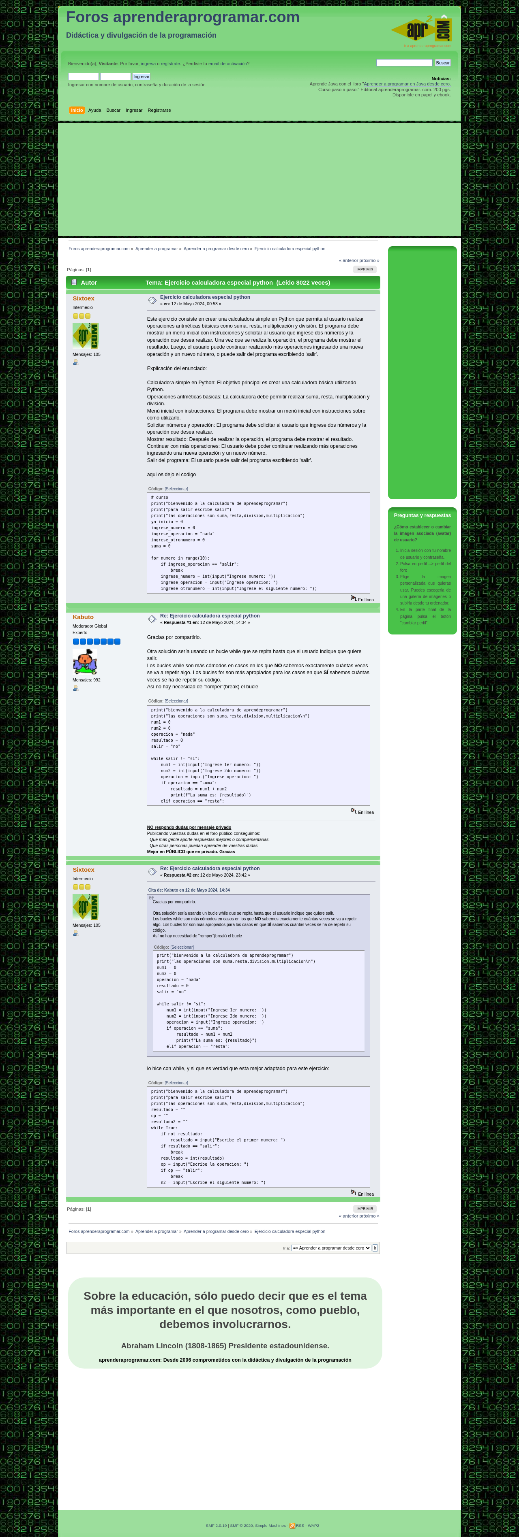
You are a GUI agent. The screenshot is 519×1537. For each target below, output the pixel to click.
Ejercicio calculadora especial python (205, 297)
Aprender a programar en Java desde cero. (407, 83)
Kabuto (83, 616)
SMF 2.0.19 (216, 1525)
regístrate (170, 63)
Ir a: (286, 1248)
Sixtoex (83, 298)
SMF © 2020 (241, 1525)
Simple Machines (270, 1525)
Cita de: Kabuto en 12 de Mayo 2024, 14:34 (189, 890)
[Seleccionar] (176, 489)
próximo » (370, 260)
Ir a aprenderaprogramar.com (427, 46)
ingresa (148, 63)
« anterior (348, 260)
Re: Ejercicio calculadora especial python (210, 616)
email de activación (227, 63)
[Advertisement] (259, 179)
